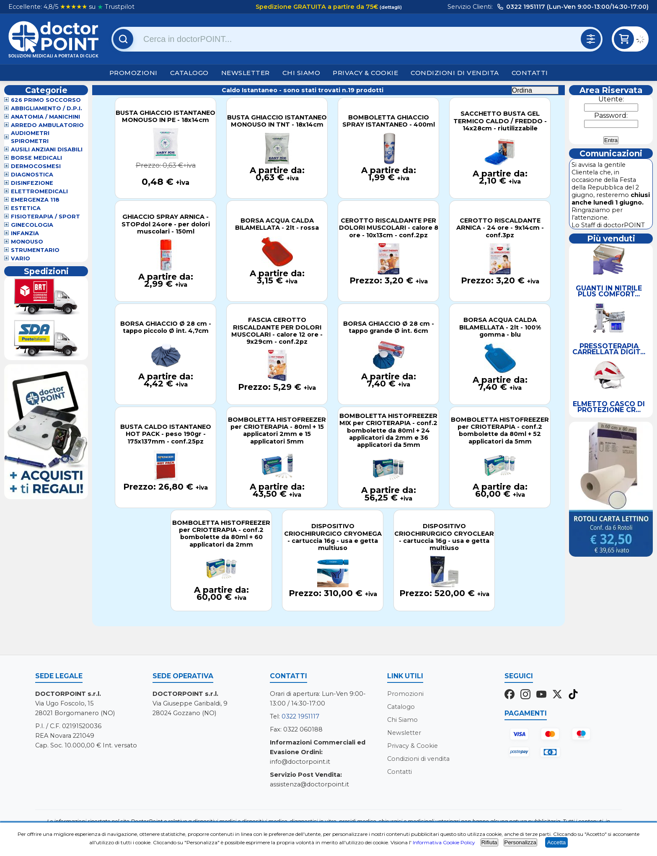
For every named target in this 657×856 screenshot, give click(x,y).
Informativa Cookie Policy (444, 842)
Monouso (27, 242)
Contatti (530, 73)
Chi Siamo (301, 73)
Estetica (26, 208)
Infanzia (25, 233)
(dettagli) (390, 7)
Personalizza (520, 842)
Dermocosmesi (36, 166)
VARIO (20, 258)
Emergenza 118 (35, 200)
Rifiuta (489, 842)
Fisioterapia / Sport (45, 216)
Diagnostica (32, 174)
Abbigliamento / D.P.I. (46, 108)
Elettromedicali (39, 191)
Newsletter (245, 73)
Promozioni (133, 73)
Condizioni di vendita (455, 73)
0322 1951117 (300, 716)
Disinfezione (32, 183)
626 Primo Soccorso (46, 100)
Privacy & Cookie (365, 73)
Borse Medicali (36, 158)
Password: (611, 115)
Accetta (556, 842)
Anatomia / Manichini (45, 117)
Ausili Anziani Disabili (47, 149)
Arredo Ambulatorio (47, 125)
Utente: (611, 99)
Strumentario (35, 250)
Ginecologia (32, 225)
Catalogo (189, 73)
